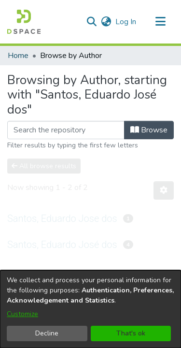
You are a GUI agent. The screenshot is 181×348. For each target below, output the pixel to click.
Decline (46, 333)
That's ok (130, 333)
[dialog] (90, 309)
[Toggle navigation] (160, 22)
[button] (24, 22)
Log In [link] (126, 21)
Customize (22, 314)
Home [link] (18, 55)
